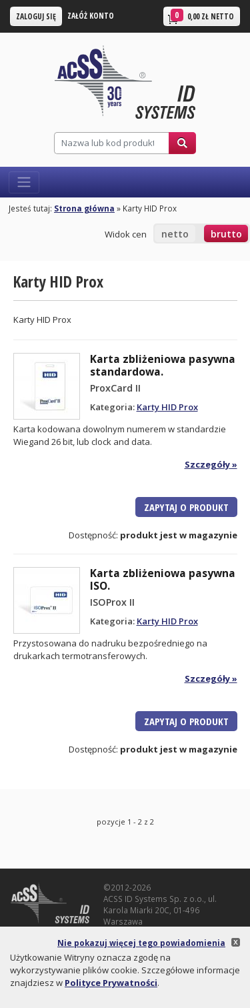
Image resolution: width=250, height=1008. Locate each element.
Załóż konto (90, 15)
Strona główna (84, 208)
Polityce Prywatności (111, 983)
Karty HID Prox (167, 407)
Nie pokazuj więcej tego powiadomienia (141, 942)
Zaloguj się (36, 16)
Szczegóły (207, 464)
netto (175, 233)
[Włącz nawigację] (24, 182)
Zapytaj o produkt (186, 507)
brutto (226, 233)
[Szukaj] (111, 143)
